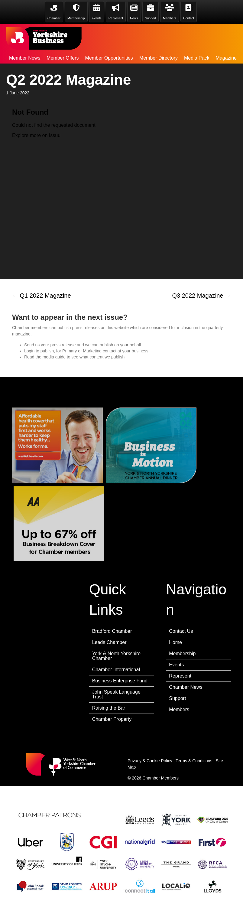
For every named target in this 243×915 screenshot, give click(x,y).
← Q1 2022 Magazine (41, 295)
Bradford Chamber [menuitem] (112, 631)
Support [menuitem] (177, 698)
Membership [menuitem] (182, 653)
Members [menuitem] (179, 709)
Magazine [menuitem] (226, 57)
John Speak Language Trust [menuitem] (116, 694)
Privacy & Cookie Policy (150, 760)
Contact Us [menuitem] (181, 631)
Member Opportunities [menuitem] (109, 57)
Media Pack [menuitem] (196, 57)
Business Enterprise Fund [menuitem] (119, 680)
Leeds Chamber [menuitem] (109, 642)
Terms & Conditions (194, 760)
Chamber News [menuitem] (185, 687)
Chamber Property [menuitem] (112, 719)
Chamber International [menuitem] (116, 669)
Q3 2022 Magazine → (201, 295)
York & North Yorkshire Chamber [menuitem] (116, 656)
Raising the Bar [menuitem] (108, 708)
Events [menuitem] (176, 664)
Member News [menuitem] (24, 57)
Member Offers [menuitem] (63, 57)
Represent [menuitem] (180, 675)
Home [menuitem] (175, 642)
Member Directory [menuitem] (158, 57)
